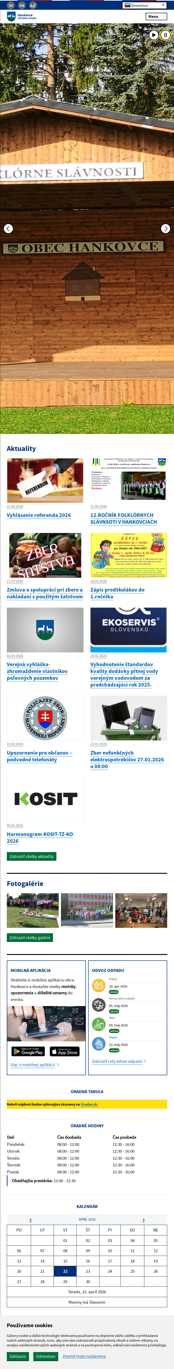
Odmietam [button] (46, 1356)
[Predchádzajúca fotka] (8, 229)
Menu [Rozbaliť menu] (156, 16)
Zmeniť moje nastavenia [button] (84, 1356)
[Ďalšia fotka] (166, 229)
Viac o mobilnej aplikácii (33, 1064)
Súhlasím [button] (18, 1356)
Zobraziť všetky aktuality (32, 856)
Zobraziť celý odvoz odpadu (117, 1061)
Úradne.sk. (89, 1104)
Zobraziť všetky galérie (30, 937)
